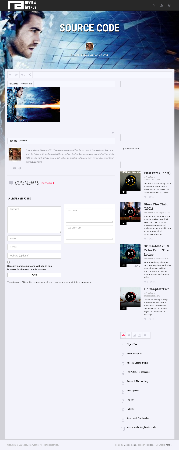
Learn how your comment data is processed (69, 282)
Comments (26, 84)
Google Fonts (130, 445)
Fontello (149, 445)
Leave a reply (48, 183)
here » (169, 445)
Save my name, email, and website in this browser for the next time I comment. (29, 268)
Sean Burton (81, 54)
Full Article (13, 84)
